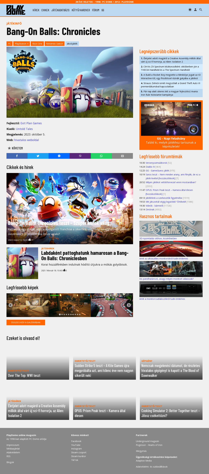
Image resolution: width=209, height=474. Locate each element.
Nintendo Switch (54, 43)
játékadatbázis (60, 10)
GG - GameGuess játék (157, 170)
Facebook (76, 441)
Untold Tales (24, 129)
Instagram (76, 448)
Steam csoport (78, 452)
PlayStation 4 (21, 43)
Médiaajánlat (13, 448)
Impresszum (12, 444)
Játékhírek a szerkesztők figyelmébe (164, 197)
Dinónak (150, 209)
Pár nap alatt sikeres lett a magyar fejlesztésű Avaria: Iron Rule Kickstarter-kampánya (169, 93)
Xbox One (37, 43)
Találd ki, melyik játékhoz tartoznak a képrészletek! (171, 142)
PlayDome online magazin (21, 435)
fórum (95, 10)
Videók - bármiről (154, 205)
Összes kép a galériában (25, 322)
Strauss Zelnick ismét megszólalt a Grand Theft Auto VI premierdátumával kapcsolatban (170, 85)
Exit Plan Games (31, 123)
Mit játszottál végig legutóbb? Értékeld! (166, 201)
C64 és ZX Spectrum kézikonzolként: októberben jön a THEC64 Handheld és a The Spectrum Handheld (170, 68)
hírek (36, 10)
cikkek (45, 10)
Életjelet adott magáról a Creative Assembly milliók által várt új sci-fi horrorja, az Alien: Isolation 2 (171, 60)
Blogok (10, 462)
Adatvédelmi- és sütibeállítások (152, 466)
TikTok (74, 459)
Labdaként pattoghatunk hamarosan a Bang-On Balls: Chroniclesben (84, 255)
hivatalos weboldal (26, 140)
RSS (8, 456)
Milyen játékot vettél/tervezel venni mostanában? (171, 182)
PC (9, 43)
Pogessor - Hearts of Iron (149, 444)
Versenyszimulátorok (156, 162)
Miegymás (141, 450)
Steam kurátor (78, 456)
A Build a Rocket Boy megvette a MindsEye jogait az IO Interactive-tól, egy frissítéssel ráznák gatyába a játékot (171, 76)
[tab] (60, 314)
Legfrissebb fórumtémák (160, 156)
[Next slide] (129, 305)
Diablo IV (150, 166)
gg (103, 10)
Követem (15, 148)
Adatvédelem (13, 452)
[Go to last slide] (11, 305)
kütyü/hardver (81, 10)
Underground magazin (147, 441)
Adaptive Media (144, 460)
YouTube (75, 444)
